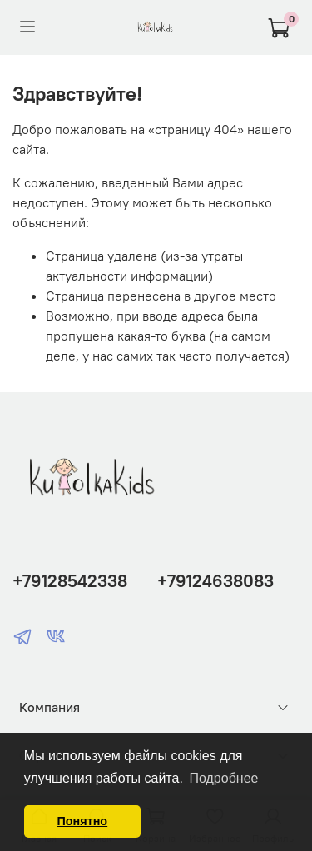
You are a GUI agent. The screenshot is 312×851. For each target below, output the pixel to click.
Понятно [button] (82, 821)
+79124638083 (215, 581)
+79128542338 (69, 581)
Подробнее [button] (223, 778)
